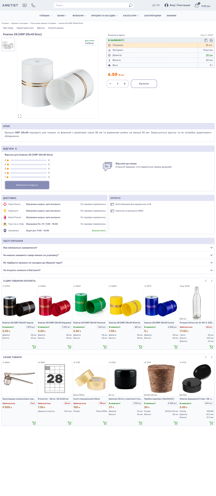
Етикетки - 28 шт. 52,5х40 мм (53, 399)
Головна (5, 23)
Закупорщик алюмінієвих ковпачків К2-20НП (19, 399)
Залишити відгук (116, 35)
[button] (212, 281)
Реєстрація (183, 5)
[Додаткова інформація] (25, 5)
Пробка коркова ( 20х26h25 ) (159, 399)
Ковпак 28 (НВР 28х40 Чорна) (17, 322)
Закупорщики (152, 15)
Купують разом (56, 28)
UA (153, 5)
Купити (144, 83)
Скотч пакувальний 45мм (86, 399)
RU (158, 5)
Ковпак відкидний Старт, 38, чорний (197, 399)
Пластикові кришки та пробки (43, 23)
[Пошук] (130, 5)
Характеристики (25, 28)
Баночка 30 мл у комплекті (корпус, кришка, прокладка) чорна (126, 399)
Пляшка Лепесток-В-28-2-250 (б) (197, 322)
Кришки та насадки (104, 15)
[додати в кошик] (34, 347)
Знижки (171, 15)
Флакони (79, 15)
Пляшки (46, 15)
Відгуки (41, 28)
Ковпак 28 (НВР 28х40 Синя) (159, 322)
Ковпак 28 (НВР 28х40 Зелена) (89, 322)
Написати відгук (27, 185)
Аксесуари (131, 15)
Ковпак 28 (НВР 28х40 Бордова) (54, 322)
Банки (62, 15)
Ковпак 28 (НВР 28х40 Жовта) (124, 322)
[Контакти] (33, 5)
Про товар (8, 28)
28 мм (209, 55)
